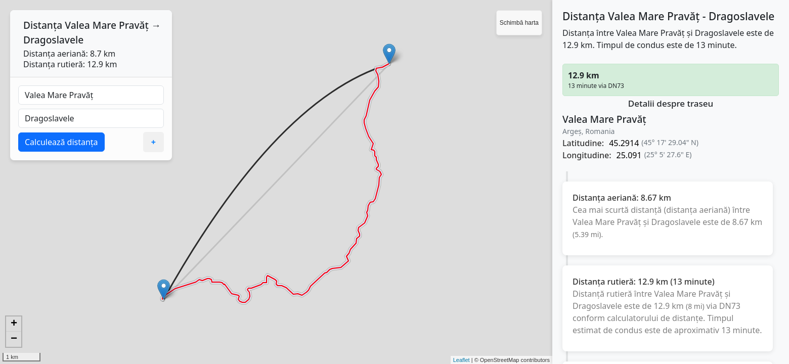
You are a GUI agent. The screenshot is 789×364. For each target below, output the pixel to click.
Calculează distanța (61, 142)
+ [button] (14, 324)
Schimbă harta (519, 22)
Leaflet (461, 360)
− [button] (14, 339)
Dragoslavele (53, 40)
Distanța (42, 25)
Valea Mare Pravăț (107, 25)
